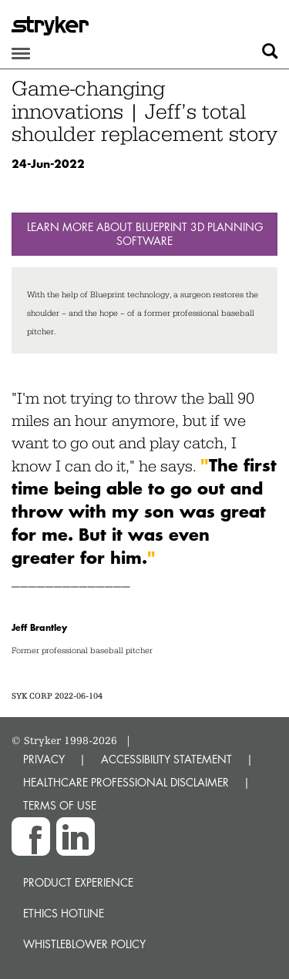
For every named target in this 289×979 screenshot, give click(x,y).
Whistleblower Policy (84, 944)
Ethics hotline (63, 913)
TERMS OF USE (59, 805)
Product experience (78, 882)
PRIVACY (44, 759)
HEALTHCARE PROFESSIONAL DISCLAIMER (126, 782)
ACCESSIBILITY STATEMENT (166, 759)
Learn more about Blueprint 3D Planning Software (145, 234)
